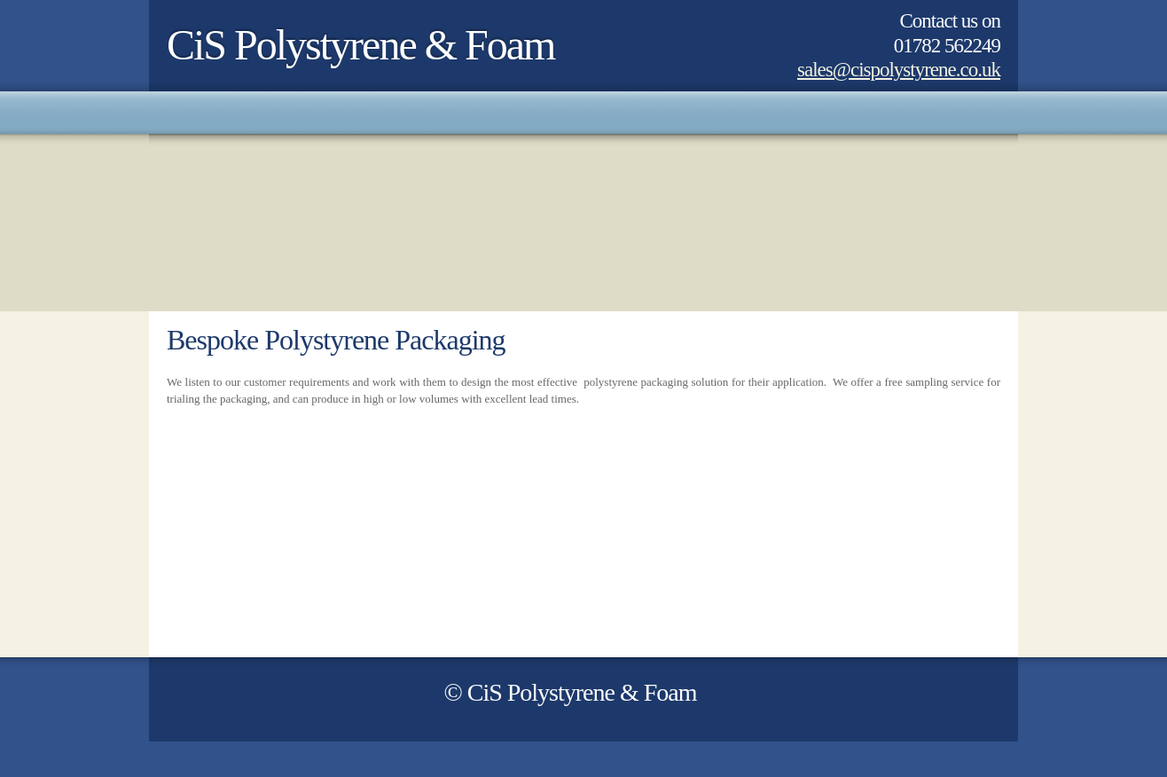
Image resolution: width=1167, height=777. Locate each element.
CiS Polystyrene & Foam (360, 44)
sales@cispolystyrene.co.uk (898, 70)
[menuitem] (166, 113)
